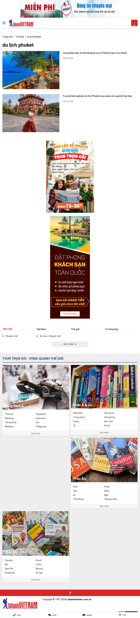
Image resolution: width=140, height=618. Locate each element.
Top (124, 615)
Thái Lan (9, 414)
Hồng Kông (109, 417)
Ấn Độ (107, 425)
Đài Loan (108, 421)
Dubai (76, 421)
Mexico (39, 568)
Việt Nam (41, 329)
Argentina (10, 572)
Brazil (39, 560)
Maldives (9, 426)
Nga (106, 495)
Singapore (41, 414)
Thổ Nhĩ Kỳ (78, 499)
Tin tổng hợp (111, 329)
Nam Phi (9, 568)
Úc (74, 425)
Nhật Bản (78, 413)
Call (19, 615)
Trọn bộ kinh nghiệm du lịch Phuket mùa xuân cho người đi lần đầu (97, 96)
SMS (54, 615)
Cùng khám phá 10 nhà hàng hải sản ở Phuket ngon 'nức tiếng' (95, 53)
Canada (9, 560)
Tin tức (7, 329)
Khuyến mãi (11, 336)
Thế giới (75, 329)
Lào (38, 422)
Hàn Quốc (109, 413)
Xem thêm (35, 433)
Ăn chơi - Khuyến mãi (50, 336)
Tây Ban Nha (110, 499)
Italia (106, 491)
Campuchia (10, 422)
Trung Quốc (79, 417)
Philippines (41, 426)
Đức (75, 491)
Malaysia (9, 418)
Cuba (38, 564)
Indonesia (41, 418)
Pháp (106, 486)
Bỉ (74, 495)
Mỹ (6, 564)
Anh (75, 486)
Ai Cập (39, 572)
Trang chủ (7, 36)
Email (89, 615)
